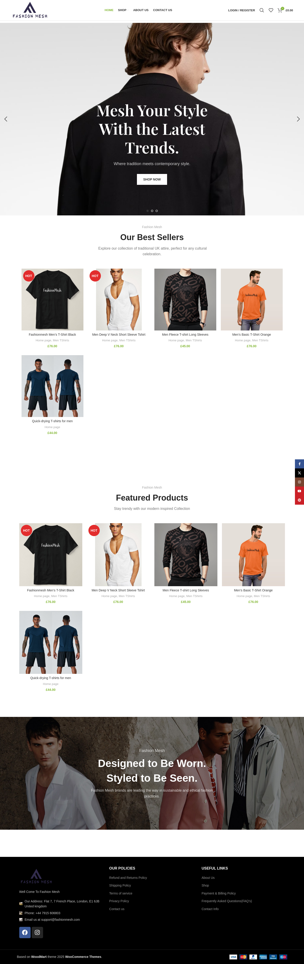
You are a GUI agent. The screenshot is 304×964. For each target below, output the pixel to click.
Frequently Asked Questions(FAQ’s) (227, 901)
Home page (43, 340)
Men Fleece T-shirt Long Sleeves (185, 334)
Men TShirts (61, 340)
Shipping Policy (120, 885)
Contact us (116, 909)
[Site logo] (30, 10)
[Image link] (36, 876)
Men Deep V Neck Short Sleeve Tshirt (119, 334)
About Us (208, 878)
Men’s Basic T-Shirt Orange (251, 334)
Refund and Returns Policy (128, 878)
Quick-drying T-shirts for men (52, 421)
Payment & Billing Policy (219, 893)
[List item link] (59, 904)
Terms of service (120, 893)
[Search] (261, 10)
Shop (205, 885)
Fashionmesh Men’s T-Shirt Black (52, 334)
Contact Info (210, 909)
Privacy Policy (119, 901)
